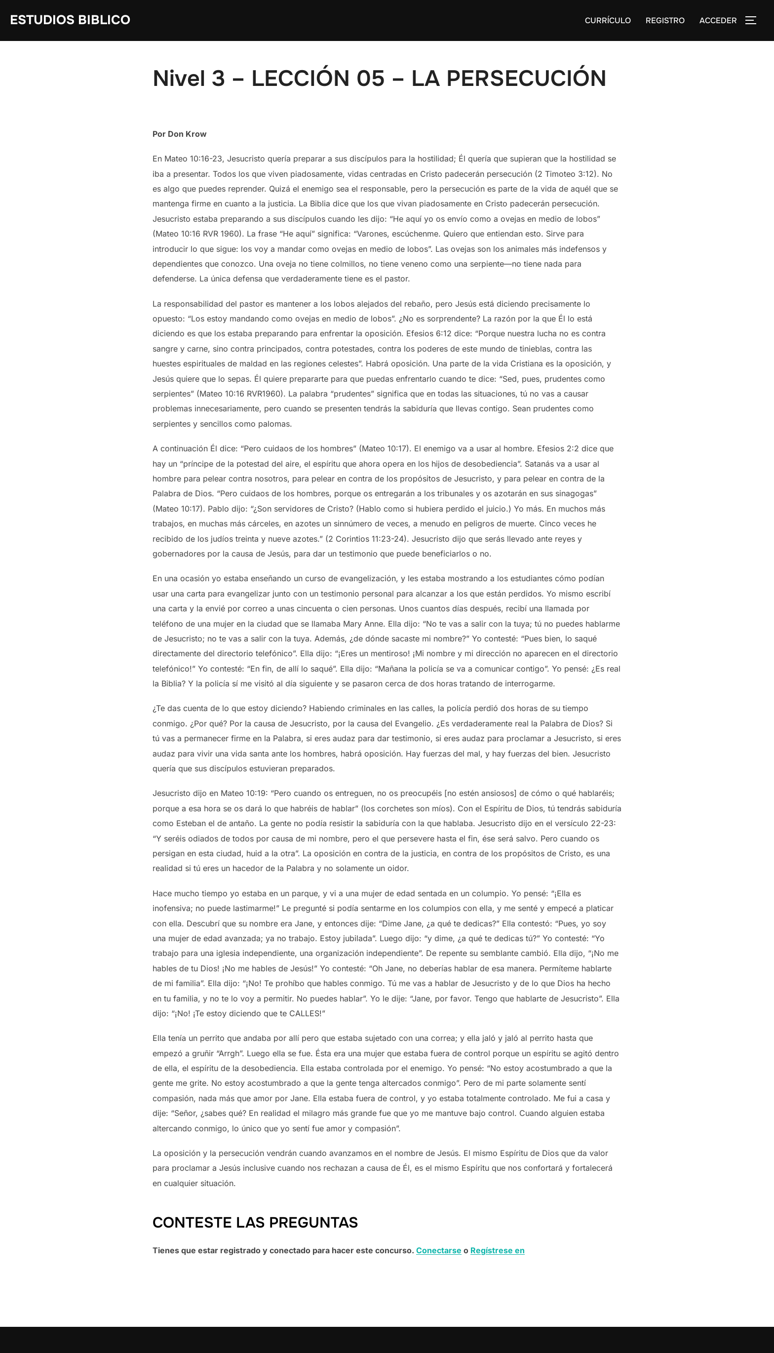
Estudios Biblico (70, 20)
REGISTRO (665, 20)
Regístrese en (497, 1250)
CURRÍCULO (608, 20)
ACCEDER (718, 20)
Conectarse (439, 1250)
